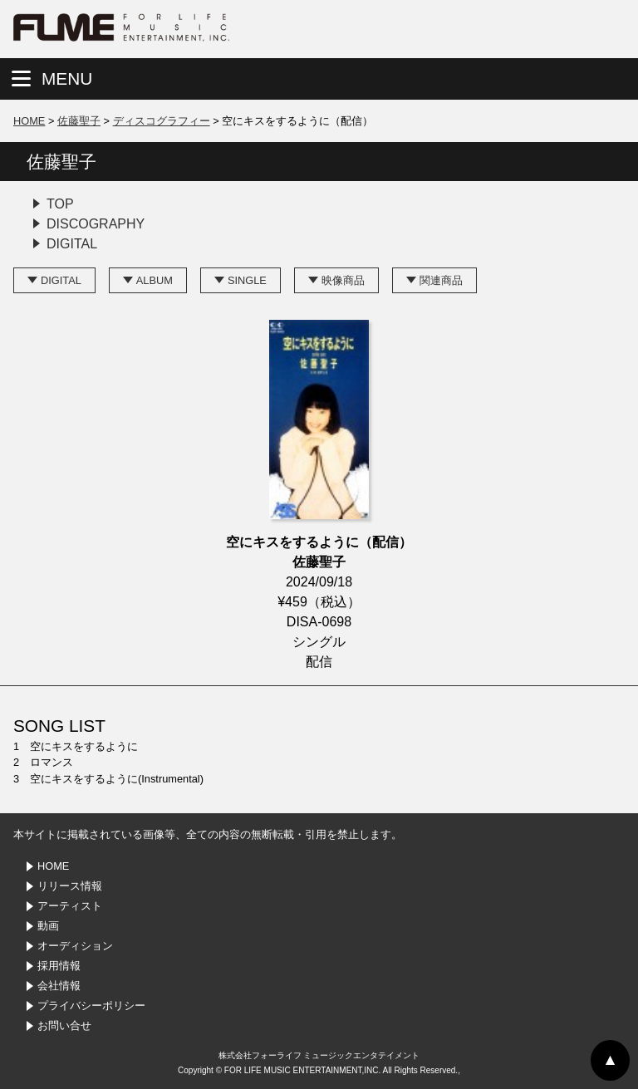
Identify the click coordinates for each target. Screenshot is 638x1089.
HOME (29, 121)
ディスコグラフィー (161, 121)
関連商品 (441, 280)
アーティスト (69, 906)
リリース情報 (69, 886)
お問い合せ (64, 1025)
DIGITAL (72, 244)
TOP (60, 204)
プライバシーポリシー (91, 1005)
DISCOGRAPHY (96, 224)
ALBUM (154, 280)
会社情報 (59, 985)
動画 (48, 926)
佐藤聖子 (79, 121)
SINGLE (247, 280)
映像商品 (343, 280)
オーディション (75, 945)
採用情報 (59, 965)
